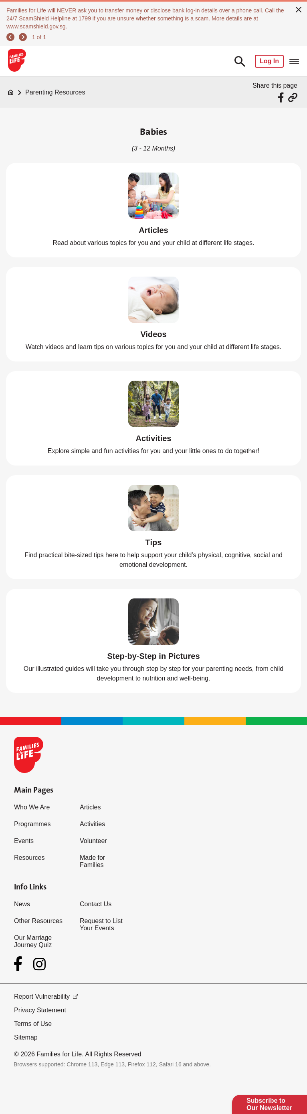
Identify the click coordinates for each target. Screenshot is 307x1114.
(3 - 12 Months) (153, 148)
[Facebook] (19, 964)
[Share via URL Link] (292, 97)
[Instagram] (39, 964)
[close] (298, 8)
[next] (23, 37)
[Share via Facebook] (282, 97)
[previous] (10, 37)
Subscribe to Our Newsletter (269, 1104)
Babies (153, 131)
